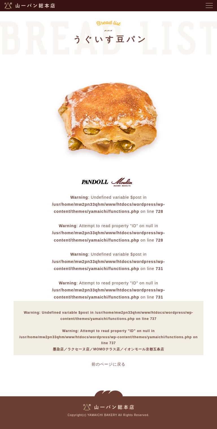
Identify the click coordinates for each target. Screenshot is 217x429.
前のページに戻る (108, 364)
